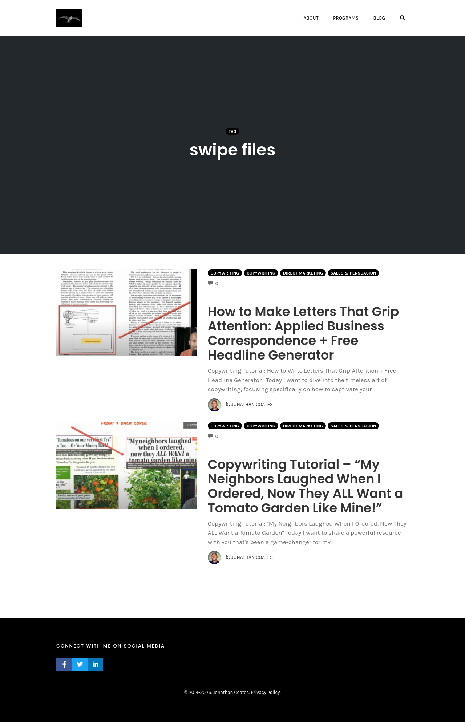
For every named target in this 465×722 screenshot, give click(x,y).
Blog (379, 18)
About (310, 18)
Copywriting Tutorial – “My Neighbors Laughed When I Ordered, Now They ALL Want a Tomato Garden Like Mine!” (305, 486)
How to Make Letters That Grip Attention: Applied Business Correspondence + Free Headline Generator (303, 333)
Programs (346, 18)
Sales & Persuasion (353, 273)
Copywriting (225, 273)
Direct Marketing (303, 273)
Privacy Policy (265, 692)
